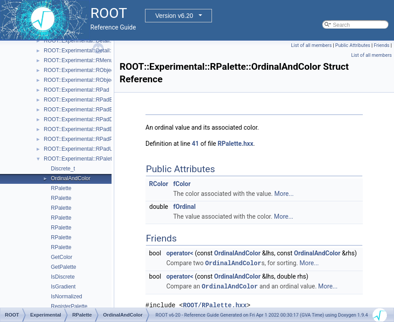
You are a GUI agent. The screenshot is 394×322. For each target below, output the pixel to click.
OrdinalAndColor (71, 178)
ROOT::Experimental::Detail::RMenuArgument (98, 41)
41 (195, 143)
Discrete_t (63, 168)
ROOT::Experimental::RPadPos (81, 139)
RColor (158, 183)
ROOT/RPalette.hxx (215, 304)
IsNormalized (66, 296)
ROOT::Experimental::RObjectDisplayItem (93, 70)
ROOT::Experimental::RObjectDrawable (91, 80)
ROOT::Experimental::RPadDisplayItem (90, 119)
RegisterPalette (69, 306)
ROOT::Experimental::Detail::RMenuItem (92, 50)
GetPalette (63, 267)
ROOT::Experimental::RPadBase (82, 100)
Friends (382, 45)
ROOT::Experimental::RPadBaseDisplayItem (96, 109)
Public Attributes (352, 45)
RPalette (61, 188)
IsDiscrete (63, 277)
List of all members (311, 45)
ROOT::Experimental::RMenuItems (85, 60)
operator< (179, 253)
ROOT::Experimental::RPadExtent (84, 129)
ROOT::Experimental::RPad (76, 90)
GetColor (61, 257)
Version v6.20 (174, 15)
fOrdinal (184, 206)
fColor (182, 183)
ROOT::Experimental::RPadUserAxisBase (93, 149)
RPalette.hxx (235, 143)
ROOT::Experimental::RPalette (80, 159)
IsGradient (63, 287)
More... (284, 193)
